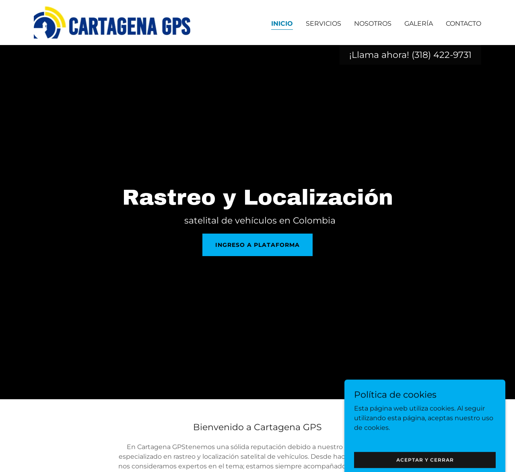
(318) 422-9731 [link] (442, 54)
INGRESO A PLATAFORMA (257, 244)
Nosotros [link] (372, 23)
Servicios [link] (323, 23)
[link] (112, 22)
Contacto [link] (463, 23)
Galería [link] (418, 23)
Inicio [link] (282, 23)
